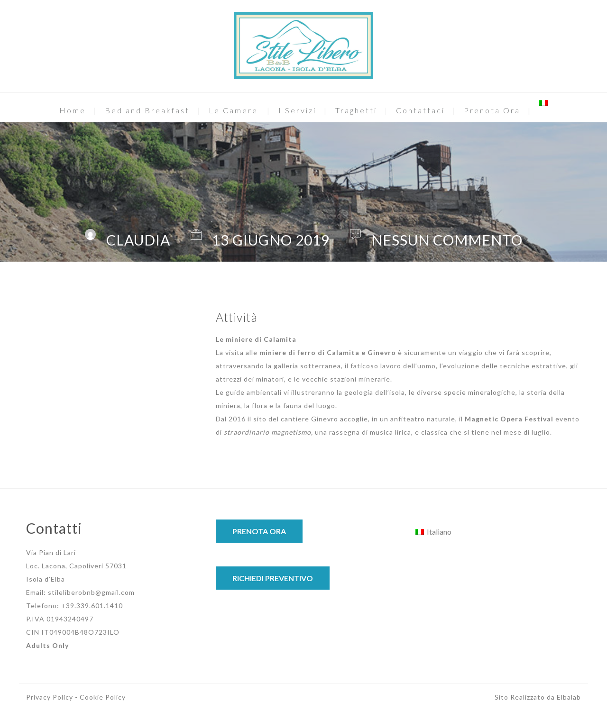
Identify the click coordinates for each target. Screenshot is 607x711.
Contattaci (420, 110)
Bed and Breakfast (147, 110)
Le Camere (233, 110)
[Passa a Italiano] (433, 531)
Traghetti (356, 110)
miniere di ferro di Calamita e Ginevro (327, 352)
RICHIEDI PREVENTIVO (272, 578)
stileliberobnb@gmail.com (91, 592)
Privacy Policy (49, 697)
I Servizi (297, 110)
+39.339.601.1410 (92, 606)
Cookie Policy (103, 697)
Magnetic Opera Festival (509, 419)
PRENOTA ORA (259, 531)
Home (72, 110)
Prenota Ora (492, 110)
